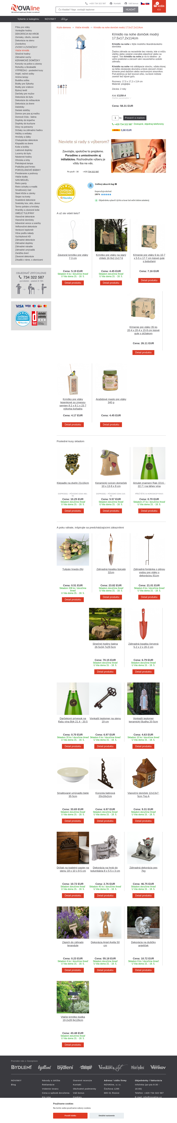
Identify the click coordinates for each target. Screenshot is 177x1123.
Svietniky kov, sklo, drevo (27, 203)
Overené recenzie (82, 1080)
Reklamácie (48, 1084)
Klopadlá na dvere (24, 143)
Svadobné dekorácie (25, 200)
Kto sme (46, 1097)
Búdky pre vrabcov (24, 87)
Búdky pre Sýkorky (24, 84)
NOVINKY (50, 19)
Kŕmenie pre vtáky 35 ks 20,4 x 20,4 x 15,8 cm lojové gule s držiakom (143, 330)
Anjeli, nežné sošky (24, 74)
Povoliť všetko (70, 1116)
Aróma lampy (21, 77)
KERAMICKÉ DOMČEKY (27, 60)
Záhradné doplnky (24, 243)
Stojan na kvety (22, 196)
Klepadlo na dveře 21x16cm (73, 482)
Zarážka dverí (22, 253)
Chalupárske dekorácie (26, 140)
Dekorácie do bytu (24, 97)
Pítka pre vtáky (22, 27)
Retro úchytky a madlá (26, 187)
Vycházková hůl (23, 236)
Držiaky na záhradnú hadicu (29, 130)
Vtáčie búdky (21, 177)
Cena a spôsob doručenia (56, 1093)
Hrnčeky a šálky (23, 137)
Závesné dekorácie (24, 256)
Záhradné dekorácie (25, 240)
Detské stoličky (22, 110)
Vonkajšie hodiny (23, 30)
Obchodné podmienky (84, 1089)
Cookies (77, 1097)
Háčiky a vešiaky (23, 133)
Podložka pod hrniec (25, 167)
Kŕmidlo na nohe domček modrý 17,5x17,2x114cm (118, 27)
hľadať (130, 9)
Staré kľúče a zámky (25, 193)
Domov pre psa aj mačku (27, 113)
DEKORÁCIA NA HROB (27, 34)
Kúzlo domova (64, 27)
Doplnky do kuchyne (25, 123)
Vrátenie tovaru (50, 1089)
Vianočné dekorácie (25, 216)
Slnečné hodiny (22, 54)
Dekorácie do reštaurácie (27, 100)
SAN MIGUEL (22, 180)
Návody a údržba (51, 1080)
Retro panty (21, 183)
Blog (13, 1084)
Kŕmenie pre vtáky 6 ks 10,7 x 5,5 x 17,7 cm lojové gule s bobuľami (149, 258)
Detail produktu (73, 282)
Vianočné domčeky (24, 220)
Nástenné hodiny (23, 157)
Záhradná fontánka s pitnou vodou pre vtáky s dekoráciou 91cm (149, 572)
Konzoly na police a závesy (28, 64)
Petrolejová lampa (24, 163)
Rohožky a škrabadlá (25, 67)
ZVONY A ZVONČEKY (26, 47)
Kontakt (117, 3)
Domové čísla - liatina (25, 117)
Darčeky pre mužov (24, 93)
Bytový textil (21, 90)
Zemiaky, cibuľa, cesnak (27, 37)
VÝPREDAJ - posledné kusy (29, 70)
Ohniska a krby (22, 160)
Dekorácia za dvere (24, 103)
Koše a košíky (22, 147)
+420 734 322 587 (97, 3)
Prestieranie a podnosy (26, 173)
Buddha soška (22, 80)
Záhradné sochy (23, 57)
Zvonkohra (20, 44)
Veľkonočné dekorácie (26, 226)
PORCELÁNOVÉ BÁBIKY (28, 170)
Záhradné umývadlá (25, 250)
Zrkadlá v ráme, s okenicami (29, 260)
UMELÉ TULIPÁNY (24, 213)
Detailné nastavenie (107, 1116)
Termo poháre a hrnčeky (27, 206)
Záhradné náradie (24, 246)
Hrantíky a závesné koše (27, 210)
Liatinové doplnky (23, 150)
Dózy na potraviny (24, 127)
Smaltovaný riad (23, 190)
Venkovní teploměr (24, 230)
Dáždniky (19, 107)
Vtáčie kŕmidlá (22, 50)
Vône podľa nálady (24, 233)
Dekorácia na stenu (24, 40)
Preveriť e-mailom (135, 118)
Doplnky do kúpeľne (25, 120)
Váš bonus (133, 3)
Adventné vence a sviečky (28, 223)
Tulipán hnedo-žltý (73, 569)
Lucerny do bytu (23, 153)
